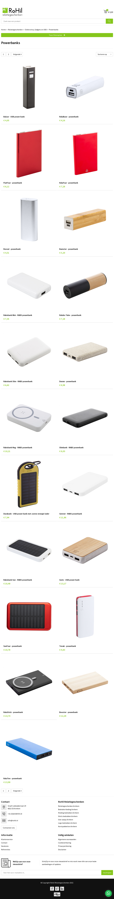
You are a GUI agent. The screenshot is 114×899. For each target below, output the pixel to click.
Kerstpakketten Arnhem (67, 826)
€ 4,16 (62, 120)
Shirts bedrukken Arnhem (67, 816)
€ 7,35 (6, 318)
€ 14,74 (6, 715)
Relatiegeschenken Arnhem (68, 806)
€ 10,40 (6, 583)
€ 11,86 (62, 517)
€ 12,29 (62, 715)
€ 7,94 (6, 517)
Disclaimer (62, 849)
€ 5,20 (62, 252)
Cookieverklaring (64, 843)
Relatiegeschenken (15, 29)
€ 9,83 (62, 649)
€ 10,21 (6, 451)
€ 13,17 (62, 583)
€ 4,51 (6, 252)
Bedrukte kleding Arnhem (68, 809)
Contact (4, 843)
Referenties (5, 849)
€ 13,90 (6, 782)
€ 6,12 (6, 186)
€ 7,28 (62, 186)
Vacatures (5, 846)
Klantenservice (7, 839)
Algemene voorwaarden (67, 839)
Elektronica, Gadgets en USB (36, 29)
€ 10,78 (6, 649)
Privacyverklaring (64, 846)
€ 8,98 (62, 385)
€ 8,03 (62, 451)
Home (3, 29)
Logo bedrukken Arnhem (67, 823)
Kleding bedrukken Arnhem (68, 813)
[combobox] (53, 21)
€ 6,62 (6, 385)
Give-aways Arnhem (65, 819)
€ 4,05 (6, 120)
